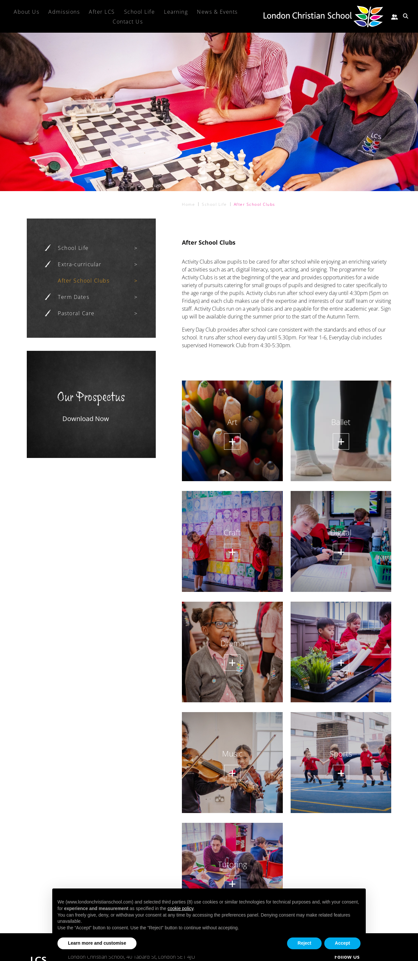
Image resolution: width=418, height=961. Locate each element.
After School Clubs (83, 280)
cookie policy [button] (180, 908)
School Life (73, 248)
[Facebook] (375, 956)
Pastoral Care (76, 313)
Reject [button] (304, 943)
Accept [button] (342, 943)
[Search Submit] (405, 16)
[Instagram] (386, 956)
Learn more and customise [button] (97, 943)
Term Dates (73, 297)
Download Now (85, 418)
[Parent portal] (394, 16)
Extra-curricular (79, 264)
